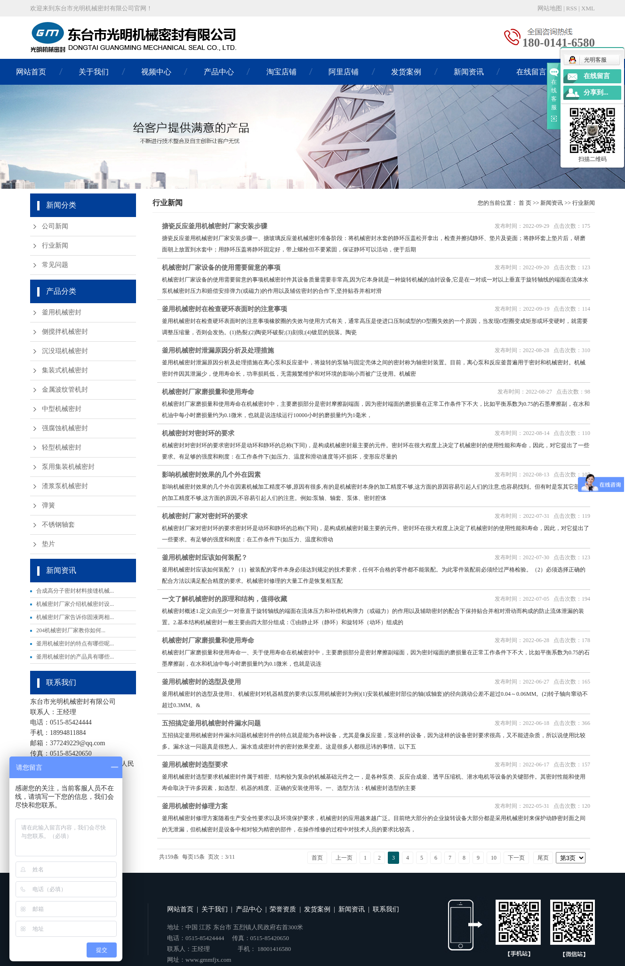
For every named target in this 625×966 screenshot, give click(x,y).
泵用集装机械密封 (68, 466)
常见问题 (55, 264)
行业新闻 (55, 245)
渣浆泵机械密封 (65, 486)
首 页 (525, 203)
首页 (317, 857)
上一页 (344, 857)
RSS (571, 8)
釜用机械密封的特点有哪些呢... (75, 643)
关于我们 (94, 72)
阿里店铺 (344, 72)
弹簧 (48, 505)
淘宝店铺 (281, 72)
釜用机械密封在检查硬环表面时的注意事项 (224, 309)
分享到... (596, 92)
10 (494, 857)
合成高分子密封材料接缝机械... (75, 591)
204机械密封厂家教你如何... (70, 630)
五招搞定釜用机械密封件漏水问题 (211, 723)
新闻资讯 (469, 72)
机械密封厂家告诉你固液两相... (75, 617)
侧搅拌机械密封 (65, 331)
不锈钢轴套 (58, 524)
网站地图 (549, 8)
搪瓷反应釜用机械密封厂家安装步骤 (214, 226)
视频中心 (156, 72)
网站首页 (31, 72)
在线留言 (531, 72)
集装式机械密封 (65, 370)
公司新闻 (55, 226)
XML (588, 8)
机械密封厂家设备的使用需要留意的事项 (221, 267)
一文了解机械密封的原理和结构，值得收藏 (224, 599)
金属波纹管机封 (65, 389)
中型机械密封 (61, 408)
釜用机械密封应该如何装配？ (205, 557)
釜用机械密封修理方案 (195, 806)
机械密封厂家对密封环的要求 (205, 516)
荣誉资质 (283, 909)
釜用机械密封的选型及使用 (201, 681)
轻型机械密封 (61, 447)
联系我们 (386, 909)
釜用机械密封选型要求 (195, 764)
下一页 (516, 857)
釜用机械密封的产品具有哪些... (75, 656)
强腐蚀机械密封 (65, 428)
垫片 (48, 543)
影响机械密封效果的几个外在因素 (211, 474)
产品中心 (219, 72)
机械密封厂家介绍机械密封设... (75, 604)
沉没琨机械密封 (65, 350)
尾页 (543, 857)
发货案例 (406, 72)
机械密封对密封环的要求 (198, 433)
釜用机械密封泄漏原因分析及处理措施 (218, 350)
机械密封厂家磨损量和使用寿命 (208, 391)
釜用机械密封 (61, 312)
